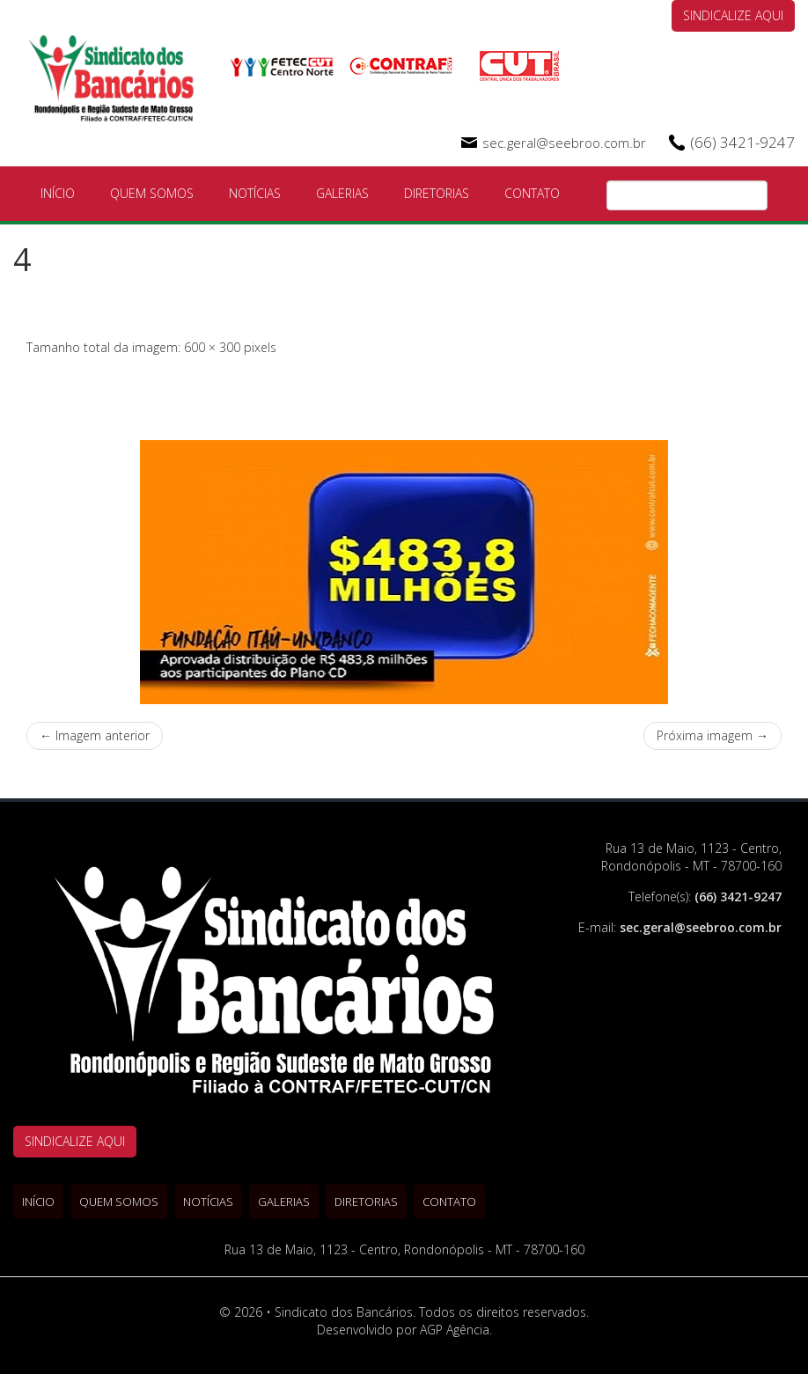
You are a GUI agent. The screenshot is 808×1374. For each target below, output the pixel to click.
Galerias (342, 193)
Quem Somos (152, 193)
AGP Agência (454, 1329)
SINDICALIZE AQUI (733, 15)
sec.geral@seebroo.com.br (564, 142)
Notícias (255, 193)
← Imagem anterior (95, 735)
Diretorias (436, 193)
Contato (532, 193)
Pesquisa (754, 196)
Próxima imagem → (712, 735)
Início (57, 193)
